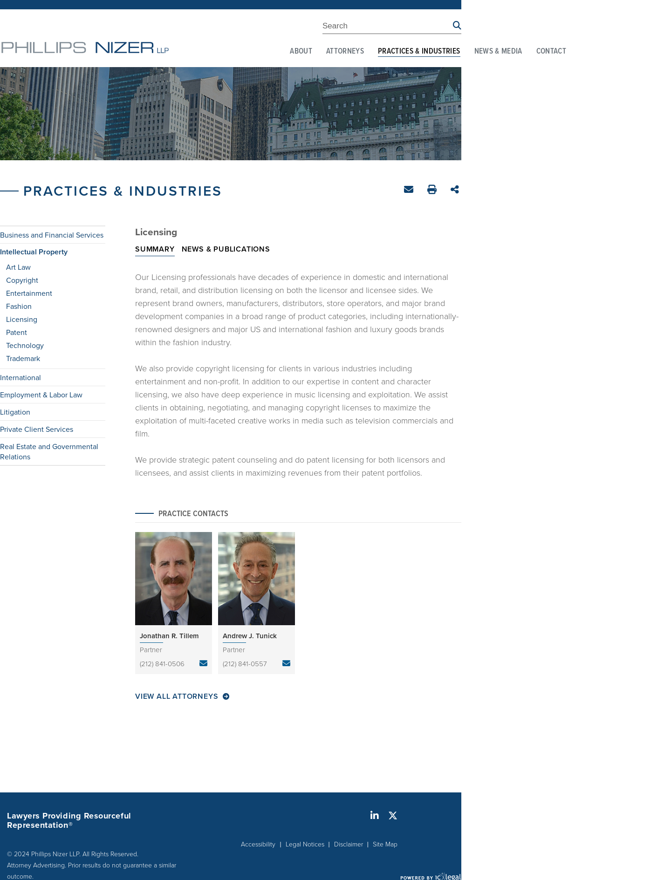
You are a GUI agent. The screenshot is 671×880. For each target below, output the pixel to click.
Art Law (18, 267)
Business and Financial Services (51, 235)
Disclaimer (348, 843)
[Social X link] (392, 815)
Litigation (15, 412)
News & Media (498, 51)
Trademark (23, 358)
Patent (16, 332)
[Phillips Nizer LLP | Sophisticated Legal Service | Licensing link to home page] (85, 47)
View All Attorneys (176, 696)
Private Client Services (36, 429)
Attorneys (345, 51)
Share (456, 190)
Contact (551, 51)
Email (410, 191)
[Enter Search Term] (387, 27)
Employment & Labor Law (41, 394)
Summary (155, 249)
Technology (25, 345)
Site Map (385, 843)
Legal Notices (305, 843)
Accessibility (258, 843)
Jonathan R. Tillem (169, 636)
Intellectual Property (34, 252)
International (20, 377)
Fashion (19, 306)
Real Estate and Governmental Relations (49, 451)
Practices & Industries (419, 51)
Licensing (21, 319)
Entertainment (29, 293)
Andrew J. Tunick (250, 636)
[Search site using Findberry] (457, 26)
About (301, 51)
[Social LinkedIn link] (374, 815)
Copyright (22, 280)
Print (433, 190)
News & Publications (226, 249)
